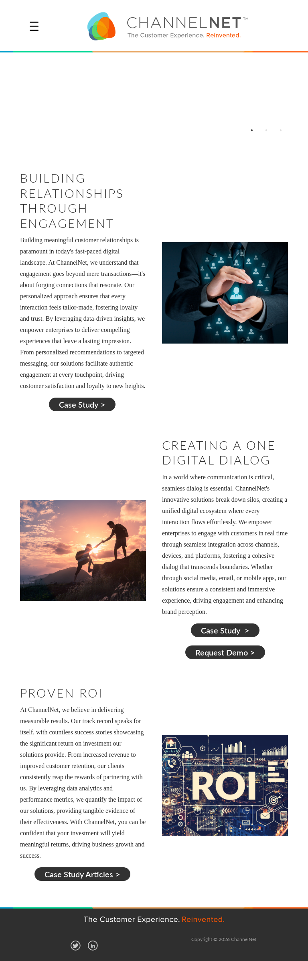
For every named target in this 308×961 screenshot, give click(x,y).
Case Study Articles (79, 874)
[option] (154, 99)
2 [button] (266, 130)
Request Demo (221, 652)
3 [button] (281, 130)
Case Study (78, 404)
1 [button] (252, 130)
